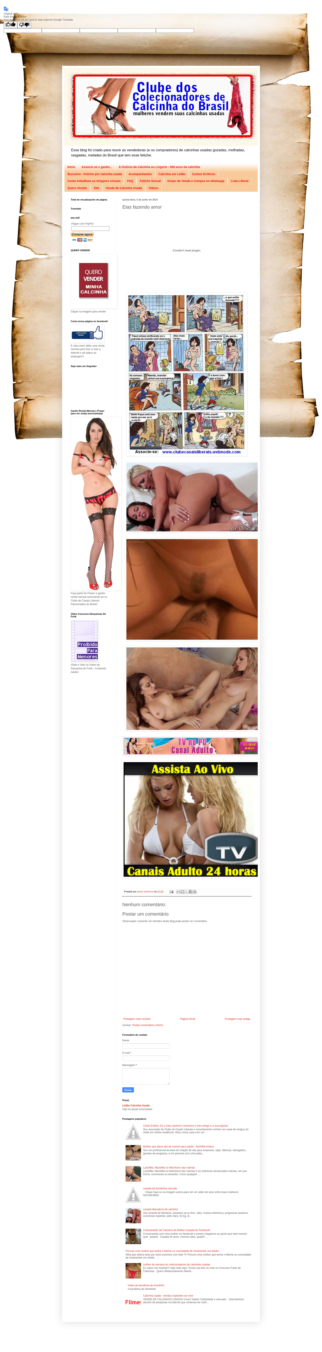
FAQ (130, 181)
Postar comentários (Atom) (147, 1025)
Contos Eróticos (203, 174)
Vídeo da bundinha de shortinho (146, 1285)
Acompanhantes (140, 174)
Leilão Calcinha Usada (136, 1105)
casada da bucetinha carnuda (160, 1188)
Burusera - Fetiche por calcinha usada (94, 174)
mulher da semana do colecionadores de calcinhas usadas (176, 1264)
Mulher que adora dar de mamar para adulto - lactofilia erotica (178, 1146)
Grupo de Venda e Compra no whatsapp (195, 181)
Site (96, 188)
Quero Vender (77, 188)
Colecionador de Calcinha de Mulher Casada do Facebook (176, 1230)
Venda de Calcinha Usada (124, 188)
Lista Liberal (239, 181)
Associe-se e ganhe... (97, 167)
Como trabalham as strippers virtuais (94, 181)
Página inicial (187, 1018)
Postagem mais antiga (237, 1018)
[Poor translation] (24, 24)
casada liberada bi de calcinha (160, 1209)
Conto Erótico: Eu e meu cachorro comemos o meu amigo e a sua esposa (185, 1125)
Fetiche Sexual (150, 181)
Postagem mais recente (136, 1018)
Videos (153, 188)
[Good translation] (10, 24)
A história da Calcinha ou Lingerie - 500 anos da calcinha (159, 167)
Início (71, 167)
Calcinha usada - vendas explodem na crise (168, 1295)
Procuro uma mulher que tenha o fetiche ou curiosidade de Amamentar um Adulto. (172, 1251)
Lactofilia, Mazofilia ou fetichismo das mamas (169, 1167)
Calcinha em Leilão (172, 174)
